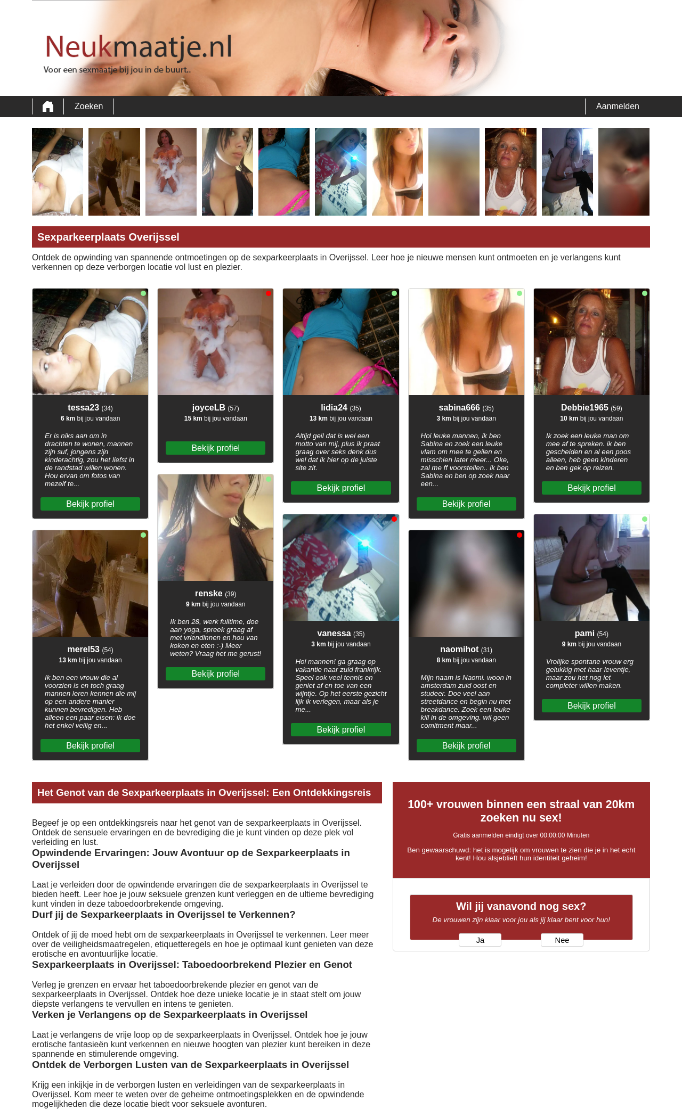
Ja (480, 940)
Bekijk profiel (90, 503)
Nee (562, 940)
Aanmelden (617, 106)
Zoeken (89, 106)
